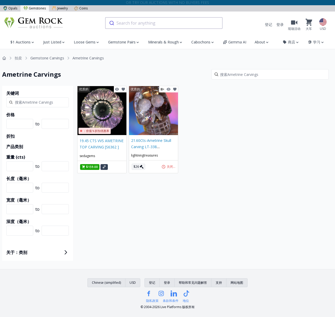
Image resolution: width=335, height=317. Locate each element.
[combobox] (163, 23)
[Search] (270, 74)
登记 (268, 24)
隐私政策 (152, 301)
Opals (10, 8)
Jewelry (60, 8)
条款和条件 (170, 301)
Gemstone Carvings (47, 57)
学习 (316, 42)
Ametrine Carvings (88, 57)
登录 (280, 24)
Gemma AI (234, 42)
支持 (219, 282)
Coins (81, 8)
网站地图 (237, 282)
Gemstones (35, 8)
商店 (291, 42)
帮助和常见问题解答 (193, 282)
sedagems (87, 156)
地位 (186, 301)
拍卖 (18, 57)
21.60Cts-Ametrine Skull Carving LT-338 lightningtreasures (151, 146)
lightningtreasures (144, 155)
